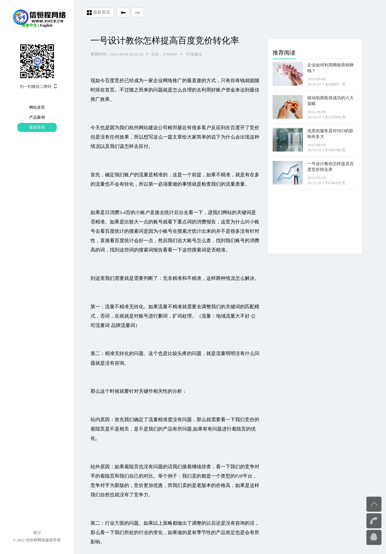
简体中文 (29, 25)
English (46, 25)
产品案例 (37, 117)
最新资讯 (37, 127)
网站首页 (37, 107)
